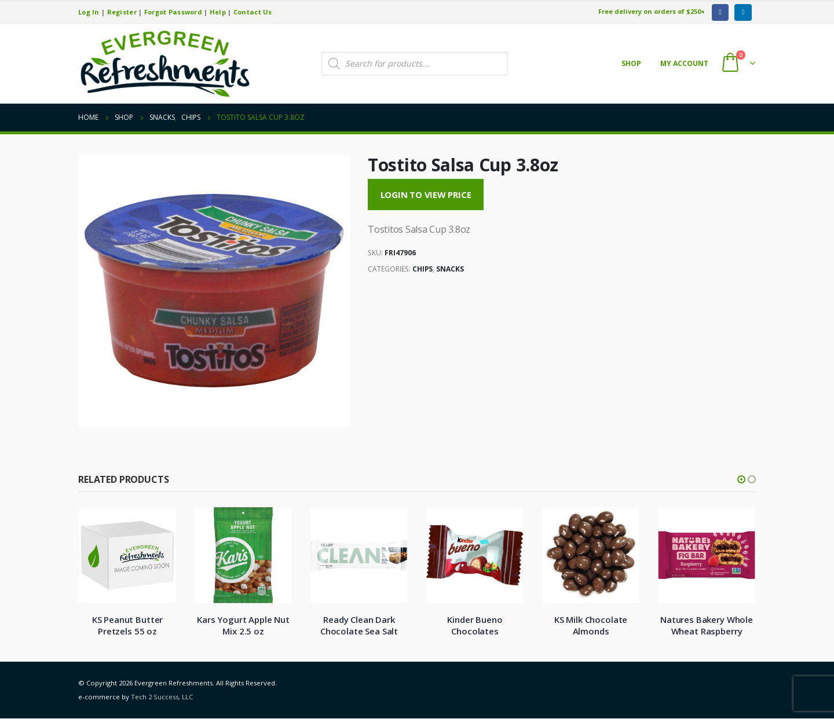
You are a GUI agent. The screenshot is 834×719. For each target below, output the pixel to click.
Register (122, 12)
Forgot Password (173, 12)
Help (218, 12)
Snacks (450, 269)
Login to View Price (426, 194)
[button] (741, 479)
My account (684, 63)
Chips (422, 269)
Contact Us (252, 12)
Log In (89, 12)
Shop (631, 63)
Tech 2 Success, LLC (162, 697)
